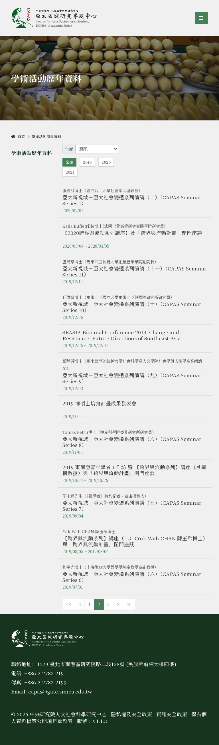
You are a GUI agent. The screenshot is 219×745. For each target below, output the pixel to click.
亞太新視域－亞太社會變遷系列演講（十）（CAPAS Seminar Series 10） (131, 306)
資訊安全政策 (171, 714)
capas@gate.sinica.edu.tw (60, 691)
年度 (69, 149)
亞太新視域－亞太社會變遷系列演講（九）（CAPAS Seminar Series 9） (131, 378)
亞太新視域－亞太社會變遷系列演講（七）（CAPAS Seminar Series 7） (131, 505)
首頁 (18, 136)
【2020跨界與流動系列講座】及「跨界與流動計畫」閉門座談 (132, 232)
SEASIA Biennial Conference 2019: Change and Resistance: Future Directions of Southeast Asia (121, 335)
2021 (70, 172)
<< (68, 604)
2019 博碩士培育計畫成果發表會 (99, 403)
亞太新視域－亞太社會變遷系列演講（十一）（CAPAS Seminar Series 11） (134, 271)
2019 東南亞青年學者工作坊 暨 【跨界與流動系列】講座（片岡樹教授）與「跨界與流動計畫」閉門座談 (134, 470)
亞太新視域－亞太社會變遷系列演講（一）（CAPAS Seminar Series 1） (131, 200)
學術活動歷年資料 (46, 136)
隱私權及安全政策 (131, 714)
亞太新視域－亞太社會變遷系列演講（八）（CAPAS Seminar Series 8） (131, 441)
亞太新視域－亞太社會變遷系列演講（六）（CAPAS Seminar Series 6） (131, 576)
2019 (87, 162)
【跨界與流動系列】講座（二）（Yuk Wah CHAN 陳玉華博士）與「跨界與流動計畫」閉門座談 (135, 541)
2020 (106, 162)
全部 (69, 162)
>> (128, 604)
